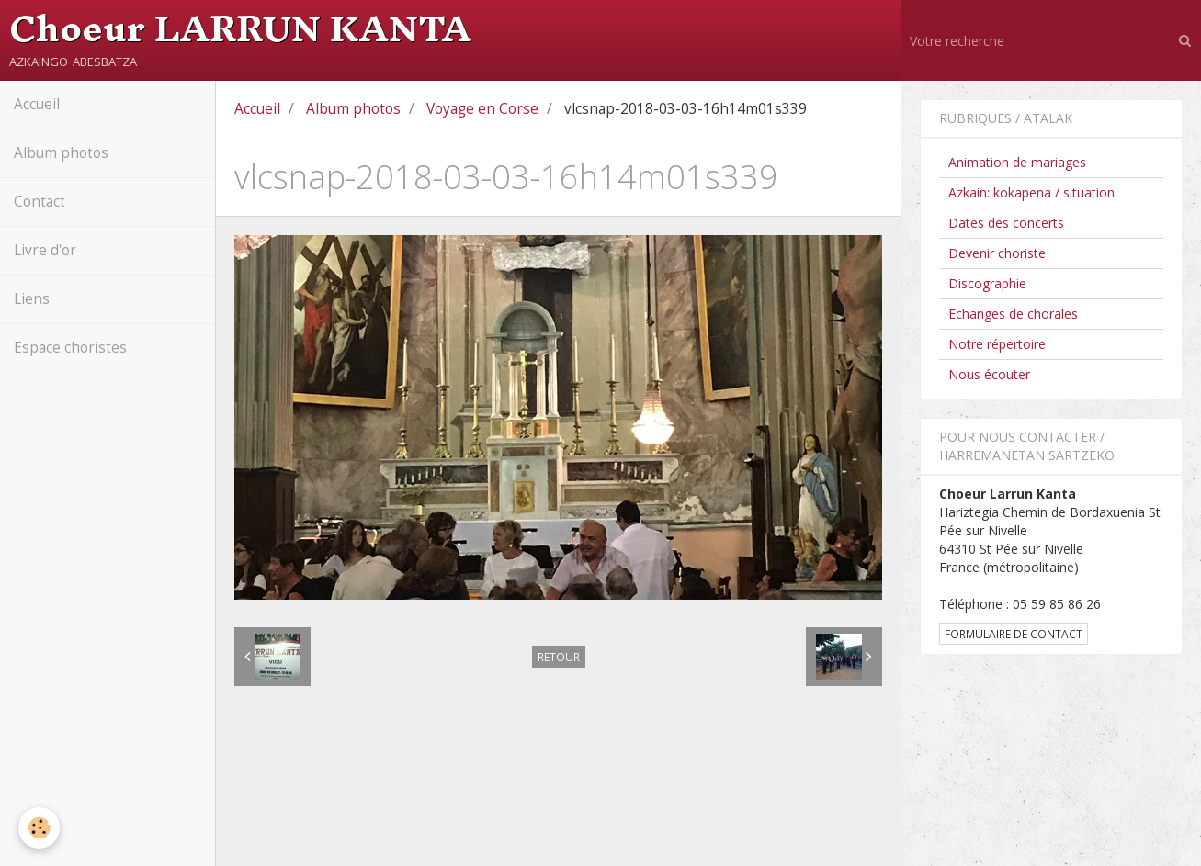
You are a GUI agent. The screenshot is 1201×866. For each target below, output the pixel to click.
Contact (39, 201)
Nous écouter (989, 374)
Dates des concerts (1006, 222)
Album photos (61, 153)
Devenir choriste (997, 253)
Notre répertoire (997, 344)
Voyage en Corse (482, 108)
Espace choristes (70, 347)
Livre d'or (45, 250)
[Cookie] (39, 828)
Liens (32, 299)
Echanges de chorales (1013, 313)
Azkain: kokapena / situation (1031, 192)
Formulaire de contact (1013, 633)
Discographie (987, 283)
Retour (559, 656)
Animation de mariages (1017, 162)
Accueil (37, 104)
